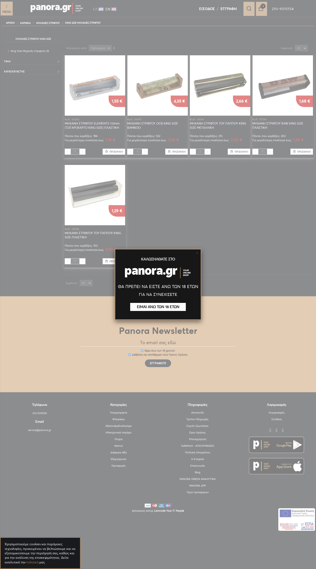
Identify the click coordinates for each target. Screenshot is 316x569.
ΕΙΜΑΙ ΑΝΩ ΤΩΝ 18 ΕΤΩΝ (158, 307)
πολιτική (32, 562)
